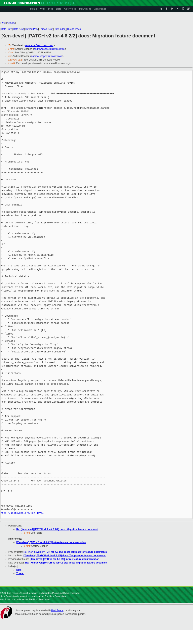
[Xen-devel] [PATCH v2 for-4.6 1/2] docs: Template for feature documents (64, 555)
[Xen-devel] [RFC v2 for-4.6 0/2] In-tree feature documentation (51, 542)
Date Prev (6, 29)
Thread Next (46, 29)
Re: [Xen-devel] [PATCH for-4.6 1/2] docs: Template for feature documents (65, 552)
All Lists (11, 22)
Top (3, 22)
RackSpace (57, 610)
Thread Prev (31, 29)
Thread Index (74, 29)
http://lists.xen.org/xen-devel (22, 513)
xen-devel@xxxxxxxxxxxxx (39, 45)
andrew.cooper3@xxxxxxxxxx (49, 49)
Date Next (18, 29)
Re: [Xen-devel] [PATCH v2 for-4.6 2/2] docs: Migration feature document (57, 529)
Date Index (59, 29)
